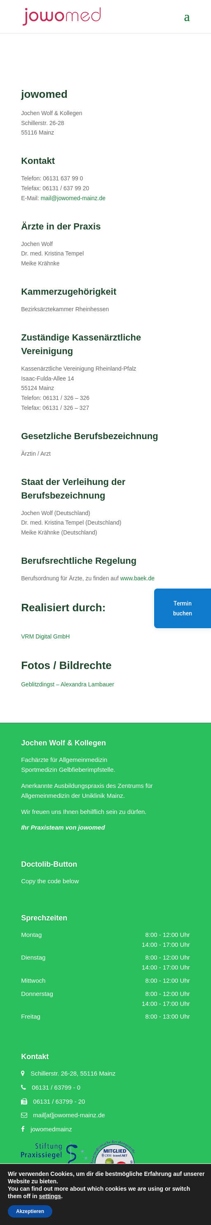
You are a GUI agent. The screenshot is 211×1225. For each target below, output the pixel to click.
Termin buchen (182, 608)
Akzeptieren (30, 1211)
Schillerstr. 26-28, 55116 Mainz (68, 1073)
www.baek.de (137, 578)
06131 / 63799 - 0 (50, 1087)
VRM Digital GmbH (45, 636)
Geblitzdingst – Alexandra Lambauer (67, 684)
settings (50, 1196)
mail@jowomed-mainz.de (73, 198)
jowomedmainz (46, 1129)
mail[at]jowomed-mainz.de (63, 1115)
